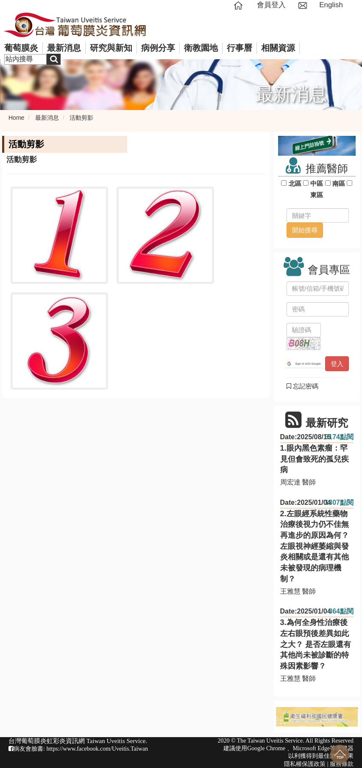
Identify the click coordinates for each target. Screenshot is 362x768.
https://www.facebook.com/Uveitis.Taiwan (97, 749)
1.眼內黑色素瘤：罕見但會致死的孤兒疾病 (314, 459)
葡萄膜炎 (21, 47)
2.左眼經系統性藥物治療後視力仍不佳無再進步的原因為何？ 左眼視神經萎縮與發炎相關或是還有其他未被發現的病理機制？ (314, 546)
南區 (339, 183)
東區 (317, 194)
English (331, 5)
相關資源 (278, 47)
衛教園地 (201, 47)
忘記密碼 (302, 386)
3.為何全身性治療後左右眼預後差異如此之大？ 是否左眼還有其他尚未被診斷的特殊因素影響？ (315, 644)
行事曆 (239, 47)
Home (16, 117)
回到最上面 (339, 754)
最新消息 (64, 47)
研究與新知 (111, 47)
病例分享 (158, 47)
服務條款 (342, 764)
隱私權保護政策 (305, 764)
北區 (295, 183)
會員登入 (271, 5)
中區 (317, 183)
